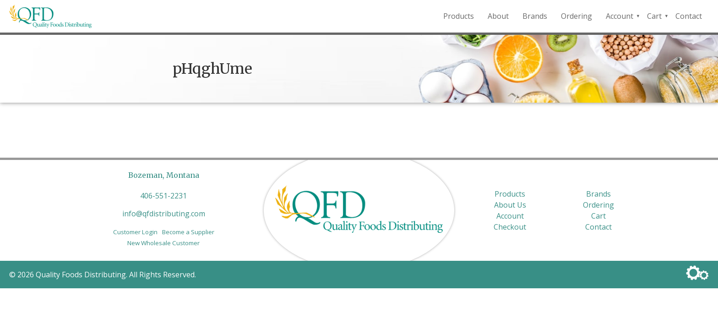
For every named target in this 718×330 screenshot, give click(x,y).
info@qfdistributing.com (163, 214)
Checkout (510, 227)
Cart (654, 16)
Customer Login (135, 232)
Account (619, 16)
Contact (688, 16)
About (498, 16)
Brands (534, 16)
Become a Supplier (188, 232)
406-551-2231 (163, 196)
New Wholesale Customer (163, 243)
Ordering (576, 16)
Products (458, 16)
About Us (510, 205)
